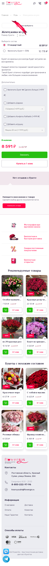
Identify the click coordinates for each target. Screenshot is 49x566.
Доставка (29, 505)
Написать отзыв (14, 206)
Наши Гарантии (11, 515)
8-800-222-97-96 (21, 484)
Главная (5, 15)
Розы (16, 15)
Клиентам (29, 510)
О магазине (10, 505)
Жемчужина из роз (31, 15)
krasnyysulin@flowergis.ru (22, 489)
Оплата (8, 510)
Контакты (29, 515)
